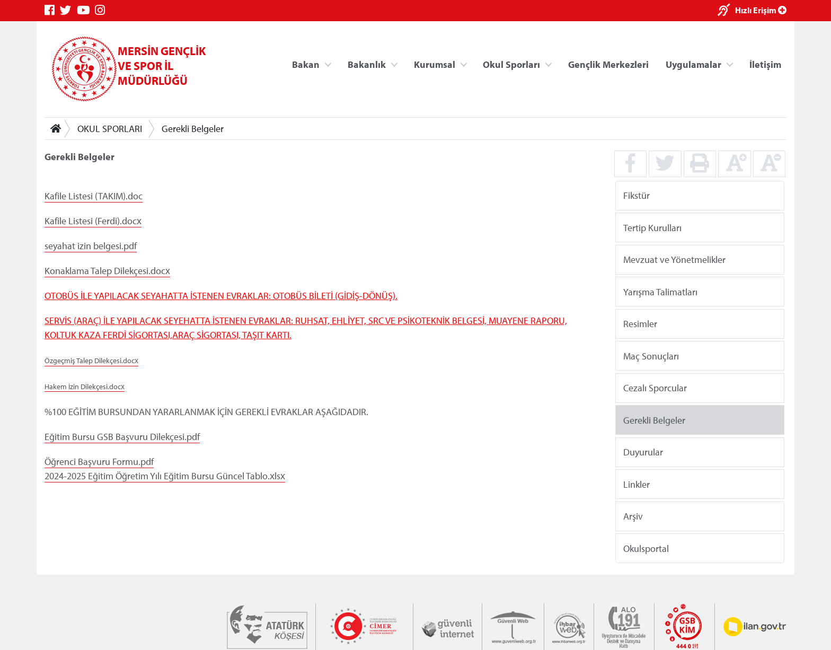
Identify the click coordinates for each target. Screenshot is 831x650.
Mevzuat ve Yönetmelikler (674, 259)
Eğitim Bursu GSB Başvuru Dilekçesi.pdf (122, 437)
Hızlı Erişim (760, 10)
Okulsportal (646, 548)
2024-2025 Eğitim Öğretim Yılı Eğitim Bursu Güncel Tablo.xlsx (165, 476)
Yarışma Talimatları (660, 291)
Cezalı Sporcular (655, 388)
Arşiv (633, 516)
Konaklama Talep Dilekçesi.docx (107, 271)
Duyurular (643, 452)
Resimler (640, 324)
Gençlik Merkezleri (608, 64)
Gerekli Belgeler (193, 128)
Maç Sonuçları (651, 355)
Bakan (306, 64)
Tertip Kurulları (652, 227)
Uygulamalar (693, 64)
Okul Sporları (511, 64)
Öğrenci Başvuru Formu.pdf (99, 461)
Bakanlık (367, 64)
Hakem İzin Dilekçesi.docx (85, 386)
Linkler (636, 484)
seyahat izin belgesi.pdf (91, 246)
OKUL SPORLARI (109, 128)
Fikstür (636, 195)
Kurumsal (434, 64)
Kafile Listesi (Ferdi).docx (93, 221)
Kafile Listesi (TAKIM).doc (94, 196)
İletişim (765, 64)
